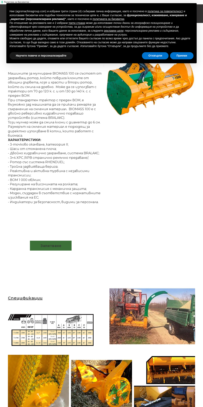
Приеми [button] (181, 55)
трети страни (76, 23)
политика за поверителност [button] (165, 11)
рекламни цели (113, 30)
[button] (51, 246)
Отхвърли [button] (155, 55)
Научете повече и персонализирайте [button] (41, 55)
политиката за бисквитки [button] (108, 19)
